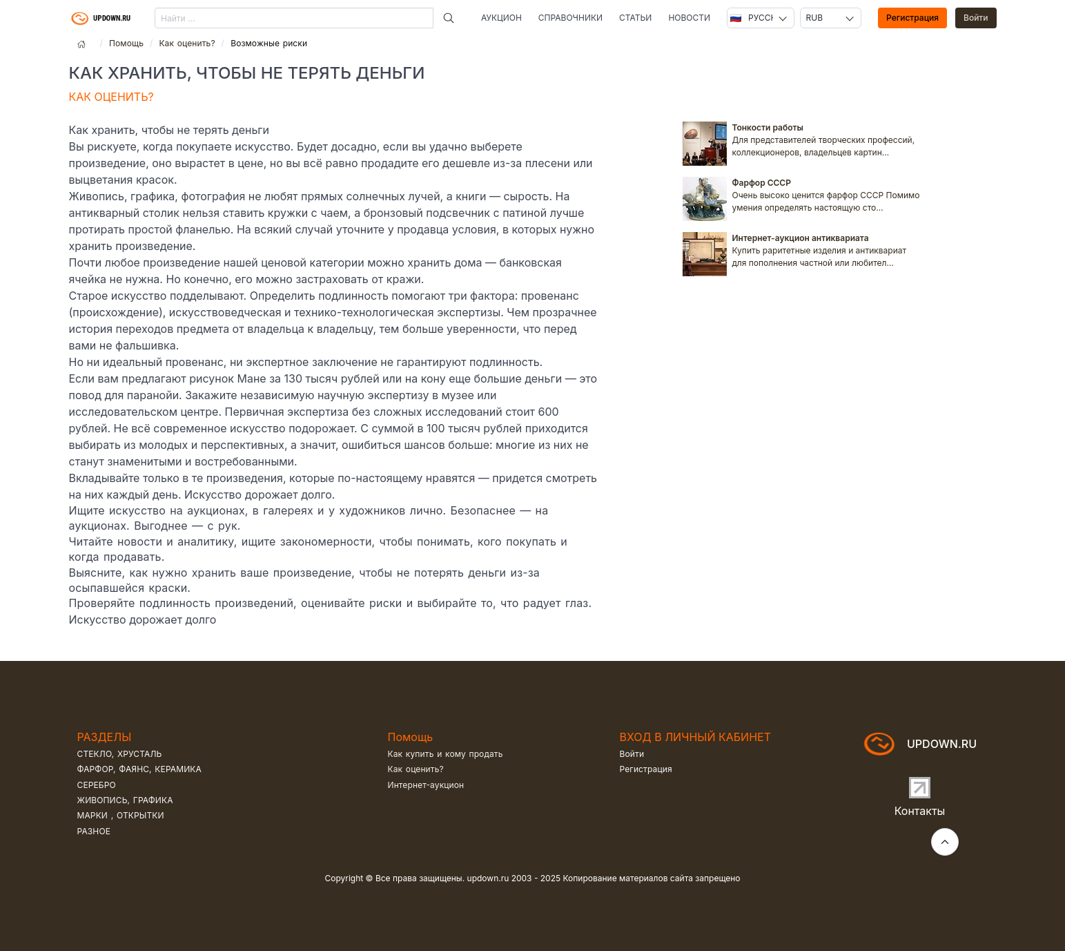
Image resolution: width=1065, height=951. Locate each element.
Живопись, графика (125, 800)
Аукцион (501, 17)
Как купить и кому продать (445, 754)
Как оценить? (187, 43)
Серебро (96, 785)
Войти (976, 17)
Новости (689, 17)
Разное (94, 831)
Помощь (126, 43)
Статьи (635, 17)
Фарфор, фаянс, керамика (139, 769)
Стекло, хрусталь (119, 754)
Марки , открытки (120, 815)
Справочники (570, 17)
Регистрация (912, 17)
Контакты (920, 811)
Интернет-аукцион (426, 785)
